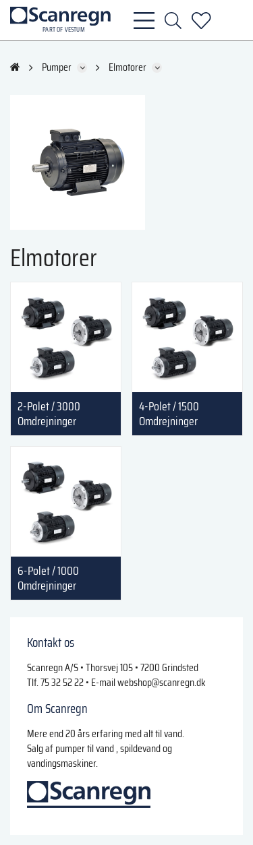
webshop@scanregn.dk (161, 682)
